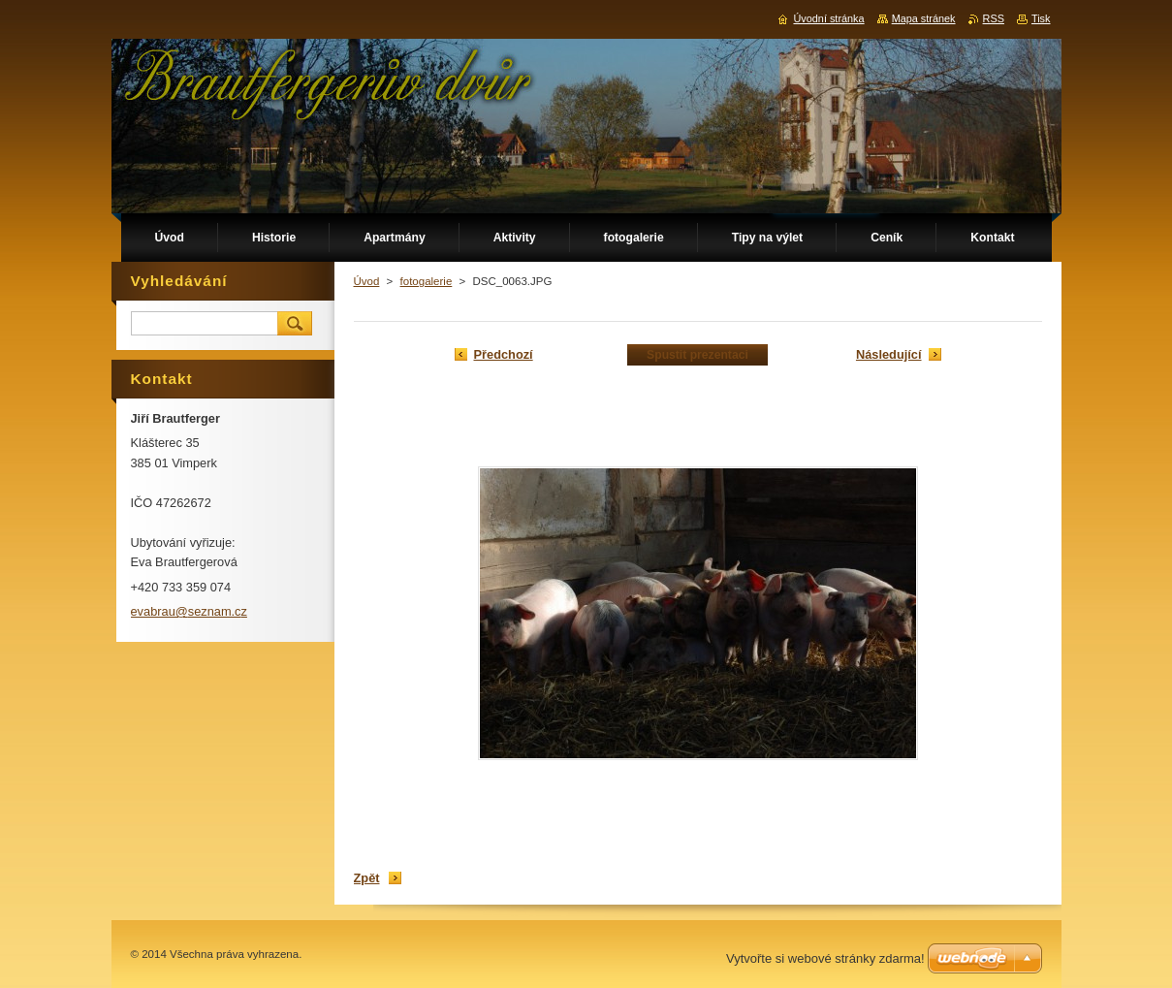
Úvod (367, 281)
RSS (993, 18)
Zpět (367, 878)
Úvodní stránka (828, 18)
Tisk (1041, 18)
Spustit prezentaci (697, 355)
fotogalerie (426, 281)
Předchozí (503, 354)
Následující (889, 354)
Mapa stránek (924, 18)
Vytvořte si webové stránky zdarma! (825, 958)
